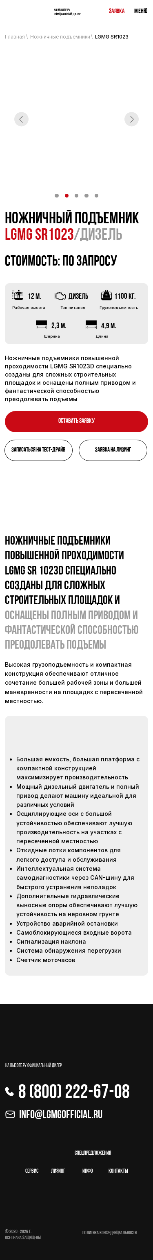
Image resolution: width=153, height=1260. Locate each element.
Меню (140, 11)
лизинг (58, 1171)
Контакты (118, 1171)
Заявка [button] (116, 11)
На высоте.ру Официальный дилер (67, 12)
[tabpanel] (76, 758)
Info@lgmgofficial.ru (60, 1115)
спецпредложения (93, 1153)
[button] (77, 422)
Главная (15, 37)
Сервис (31, 1171)
